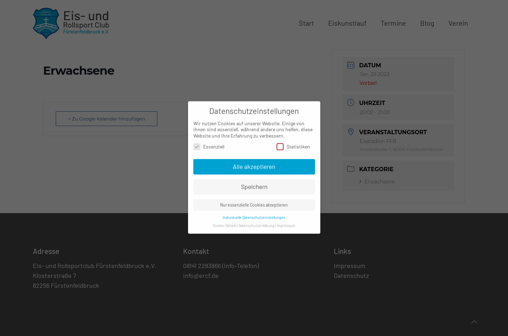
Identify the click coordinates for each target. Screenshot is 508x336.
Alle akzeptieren (254, 162)
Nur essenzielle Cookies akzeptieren (254, 200)
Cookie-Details (224, 221)
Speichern (254, 182)
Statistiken (293, 142)
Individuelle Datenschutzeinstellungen (254, 213)
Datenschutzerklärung (256, 221)
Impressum (286, 221)
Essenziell (208, 142)
